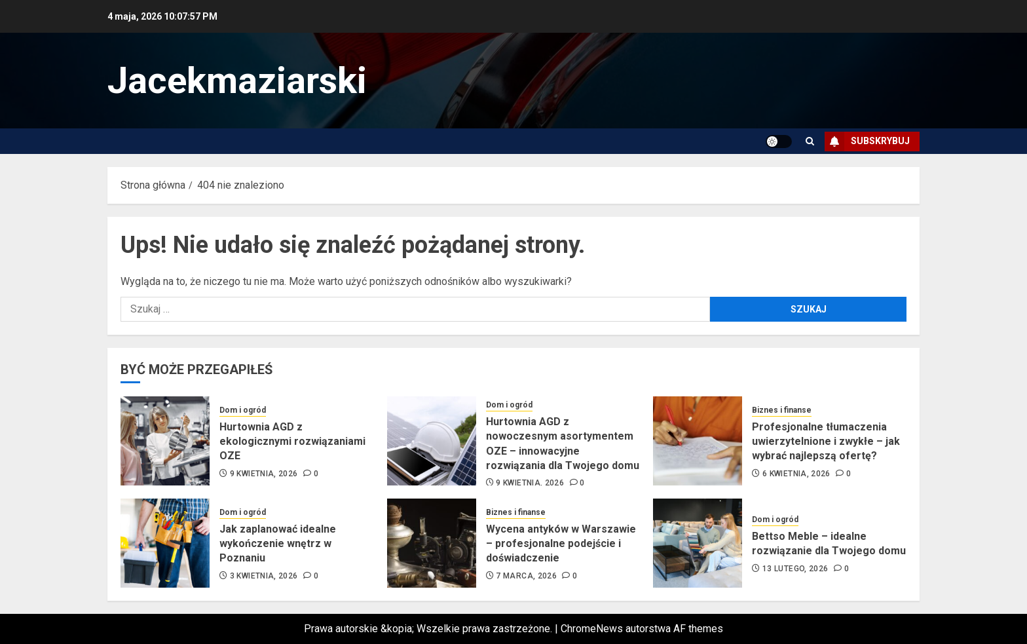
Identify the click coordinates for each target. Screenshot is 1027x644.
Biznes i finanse (782, 410)
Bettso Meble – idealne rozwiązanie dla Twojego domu (829, 543)
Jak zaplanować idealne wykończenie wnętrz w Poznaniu (277, 544)
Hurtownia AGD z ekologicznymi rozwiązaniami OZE (292, 442)
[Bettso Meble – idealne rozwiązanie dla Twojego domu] (697, 543)
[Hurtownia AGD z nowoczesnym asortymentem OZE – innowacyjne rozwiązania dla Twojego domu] (431, 440)
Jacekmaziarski (237, 80)
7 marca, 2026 (526, 575)
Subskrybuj (867, 141)
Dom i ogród (242, 410)
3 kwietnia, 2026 (264, 575)
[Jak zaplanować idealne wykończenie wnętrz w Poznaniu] (165, 543)
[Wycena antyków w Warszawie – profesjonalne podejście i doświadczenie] (431, 543)
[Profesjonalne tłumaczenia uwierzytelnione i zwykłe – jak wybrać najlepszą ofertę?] (697, 440)
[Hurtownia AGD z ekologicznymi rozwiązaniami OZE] (165, 440)
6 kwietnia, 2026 (796, 473)
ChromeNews (592, 628)
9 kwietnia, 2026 (264, 473)
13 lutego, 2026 (795, 568)
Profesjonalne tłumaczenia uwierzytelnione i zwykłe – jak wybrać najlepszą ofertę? (826, 442)
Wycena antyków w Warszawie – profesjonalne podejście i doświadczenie (561, 544)
